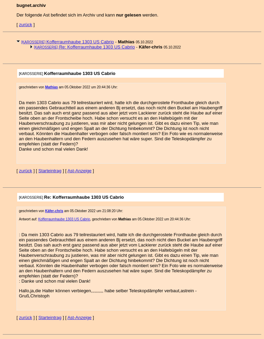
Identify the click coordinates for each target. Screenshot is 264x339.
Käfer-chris (54, 211)
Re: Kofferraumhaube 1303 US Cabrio (84, 47)
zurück (25, 24)
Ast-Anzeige (79, 170)
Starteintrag (50, 170)
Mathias (51, 87)
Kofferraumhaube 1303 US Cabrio (67, 41)
